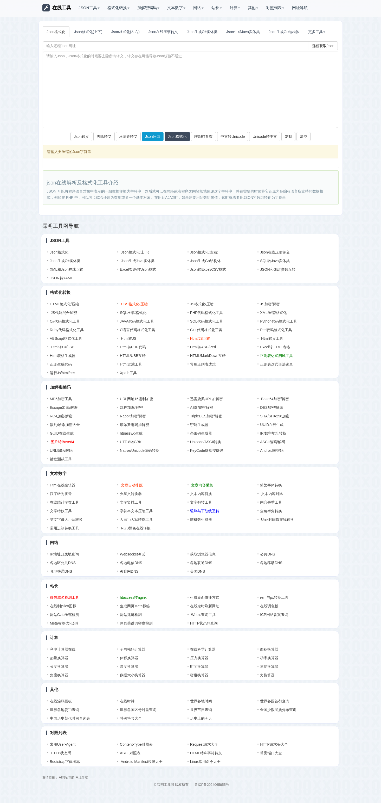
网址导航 (300, 7)
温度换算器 (129, 666)
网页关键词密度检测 (136, 623)
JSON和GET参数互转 (277, 269)
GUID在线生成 (62, 433)
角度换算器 (59, 675)
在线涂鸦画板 (61, 701)
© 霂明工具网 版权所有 (171, 785)
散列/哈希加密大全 (65, 425)
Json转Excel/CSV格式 (208, 269)
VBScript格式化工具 (66, 338)
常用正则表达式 (203, 364)
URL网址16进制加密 (136, 399)
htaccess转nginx (133, 597)
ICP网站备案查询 (274, 615)
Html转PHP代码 (133, 347)
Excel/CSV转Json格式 (138, 269)
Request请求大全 (204, 744)
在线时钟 (127, 701)
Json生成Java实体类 (243, 32)
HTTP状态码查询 (204, 623)
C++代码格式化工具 (206, 330)
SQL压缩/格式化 (133, 313)
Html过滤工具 (131, 364)
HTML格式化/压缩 (64, 304)
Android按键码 (271, 450)
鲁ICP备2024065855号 (212, 785)
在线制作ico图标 (63, 606)
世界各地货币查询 (64, 710)
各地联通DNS (201, 563)
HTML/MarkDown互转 (208, 356)
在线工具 (56, 7)
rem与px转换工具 (274, 597)
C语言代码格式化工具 (137, 330)
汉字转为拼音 (61, 494)
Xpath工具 (128, 373)
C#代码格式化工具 (65, 321)
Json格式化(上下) (88, 32)
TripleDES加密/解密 (206, 416)
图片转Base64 (62, 442)
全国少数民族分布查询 (278, 710)
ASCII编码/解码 (272, 442)
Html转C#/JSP (62, 347)
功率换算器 (269, 658)
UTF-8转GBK (130, 442)
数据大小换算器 (132, 675)
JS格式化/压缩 (202, 304)
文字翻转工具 (201, 502)
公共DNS (267, 554)
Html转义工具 (271, 338)
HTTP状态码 (60, 753)
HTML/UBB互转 (133, 356)
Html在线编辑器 (63, 485)
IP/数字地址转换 (273, 433)
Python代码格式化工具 (278, 321)
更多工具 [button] (316, 32)
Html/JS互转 (200, 338)
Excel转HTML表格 (275, 347)
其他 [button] (253, 7)
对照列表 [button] (275, 7)
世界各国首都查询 (274, 701)
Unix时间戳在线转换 (277, 519)
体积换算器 (129, 658)
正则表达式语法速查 (276, 364)
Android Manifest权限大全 (141, 761)
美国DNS (197, 571)
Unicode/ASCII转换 (205, 442)
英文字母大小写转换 (66, 519)
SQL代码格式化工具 (206, 321)
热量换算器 (59, 658)
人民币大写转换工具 (136, 519)
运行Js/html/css (62, 373)
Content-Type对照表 (136, 744)
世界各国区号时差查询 (138, 710)
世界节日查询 (201, 710)
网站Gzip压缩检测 (64, 615)
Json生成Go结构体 (284, 32)
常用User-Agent (63, 744)
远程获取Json (323, 46)
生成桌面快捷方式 (204, 597)
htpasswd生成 (131, 433)
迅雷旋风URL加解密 (206, 399)
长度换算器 (59, 666)
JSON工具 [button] (89, 7)
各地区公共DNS (63, 563)
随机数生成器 (201, 519)
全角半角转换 (271, 511)
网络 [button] (198, 7)
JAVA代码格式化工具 (137, 321)
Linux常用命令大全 (205, 761)
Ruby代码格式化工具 (67, 330)
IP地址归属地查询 (64, 554)
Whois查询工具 (203, 615)
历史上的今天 (201, 718)
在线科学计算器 (203, 649)
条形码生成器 (201, 433)
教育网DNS (129, 571)
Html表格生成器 (63, 356)
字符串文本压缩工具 (136, 511)
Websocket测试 (132, 554)
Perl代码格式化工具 (276, 330)
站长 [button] (216, 7)
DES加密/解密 (271, 407)
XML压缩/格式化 (273, 313)
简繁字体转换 (271, 485)
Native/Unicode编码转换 (139, 450)
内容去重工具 (271, 502)
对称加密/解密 (131, 407)
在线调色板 (269, 606)
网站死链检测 (131, 615)
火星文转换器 (131, 494)
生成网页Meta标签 (135, 606)
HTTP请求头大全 (274, 744)
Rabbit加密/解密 (133, 416)
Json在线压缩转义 (163, 32)
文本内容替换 (201, 494)
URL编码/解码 (61, 450)
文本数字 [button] (176, 7)
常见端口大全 (271, 753)
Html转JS (128, 338)
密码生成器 (199, 425)
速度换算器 (269, 666)
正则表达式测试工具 (276, 356)
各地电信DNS (131, 563)
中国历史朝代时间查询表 (70, 718)
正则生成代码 (61, 364)
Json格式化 (56, 32)
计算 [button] (235, 7)
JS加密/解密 (270, 304)
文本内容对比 (271, 494)
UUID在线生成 (271, 425)
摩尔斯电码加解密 (134, 425)
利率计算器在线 (62, 649)
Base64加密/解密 (274, 399)
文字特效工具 (61, 511)
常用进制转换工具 (64, 528)
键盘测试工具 (61, 459)
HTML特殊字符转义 (206, 753)
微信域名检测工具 (64, 597)
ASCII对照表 (130, 753)
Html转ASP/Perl (203, 347)
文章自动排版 (131, 485)
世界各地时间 (201, 701)
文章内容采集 (201, 485)
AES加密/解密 (201, 407)
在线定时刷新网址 (204, 606)
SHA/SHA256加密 (274, 416)
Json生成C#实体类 (202, 32)
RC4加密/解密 (61, 416)
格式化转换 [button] (118, 7)
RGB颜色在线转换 (135, 528)
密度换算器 (199, 675)
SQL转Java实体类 (275, 261)
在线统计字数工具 (64, 502)
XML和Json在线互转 (66, 269)
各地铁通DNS (61, 571)
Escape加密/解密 (64, 407)
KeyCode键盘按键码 (206, 450)
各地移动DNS (271, 563)
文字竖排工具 (131, 502)
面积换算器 (269, 649)
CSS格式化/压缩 (134, 304)
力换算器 (267, 675)
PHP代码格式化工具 (206, 313)
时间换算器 (199, 666)
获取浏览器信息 (203, 554)
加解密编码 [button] (148, 7)
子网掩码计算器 (132, 649)
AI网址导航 (66, 777)
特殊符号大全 (131, 718)
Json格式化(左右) (125, 32)
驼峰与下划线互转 (204, 511)
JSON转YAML (61, 278)
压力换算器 (199, 658)
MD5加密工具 (61, 399)
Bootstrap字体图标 (65, 761)
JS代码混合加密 (63, 313)
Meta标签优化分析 (65, 623)
